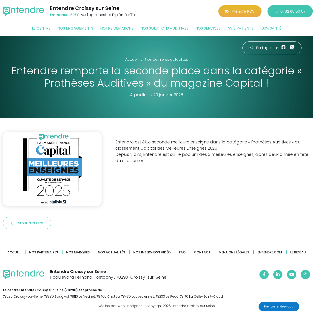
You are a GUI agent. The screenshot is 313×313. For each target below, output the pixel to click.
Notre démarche (117, 28)
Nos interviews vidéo (152, 252)
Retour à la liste (27, 223)
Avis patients (240, 28)
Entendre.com (269, 252)
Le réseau (298, 252)
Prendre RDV (240, 11)
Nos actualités (111, 252)
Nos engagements (75, 28)
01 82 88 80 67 (290, 11)
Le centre (41, 28)
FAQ (182, 252)
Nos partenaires (43, 252)
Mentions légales (234, 252)
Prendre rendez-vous (279, 306)
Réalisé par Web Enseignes (120, 306)
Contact (202, 252)
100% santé (270, 28)
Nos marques (78, 252)
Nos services (208, 28)
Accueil (14, 252)
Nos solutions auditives (164, 28)
